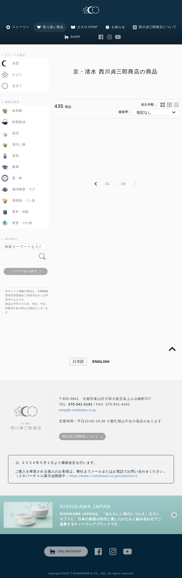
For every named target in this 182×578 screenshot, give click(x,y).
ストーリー (20, 27)
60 (176, 105)
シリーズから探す (24, 271)
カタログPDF (87, 27)
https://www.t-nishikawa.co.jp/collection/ (102, 476)
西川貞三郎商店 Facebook (101, 37)
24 (169, 105)
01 (107, 184)
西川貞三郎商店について (157, 27)
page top (172, 349)
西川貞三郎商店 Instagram (109, 37)
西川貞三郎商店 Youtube (118, 37)
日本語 (78, 361)
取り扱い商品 (53, 27)
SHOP (75, 37)
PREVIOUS (95, 184)
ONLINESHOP (69, 551)
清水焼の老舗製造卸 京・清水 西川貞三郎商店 (91, 10)
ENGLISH (101, 361)
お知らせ (118, 27)
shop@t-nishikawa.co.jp (77, 410)
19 (123, 184)
